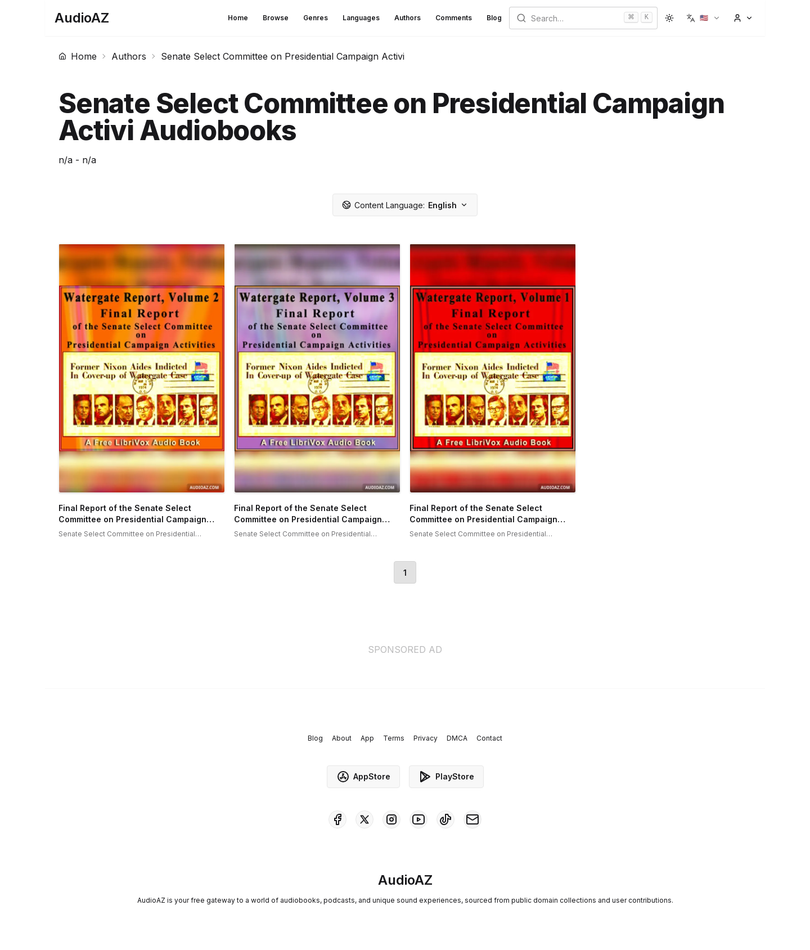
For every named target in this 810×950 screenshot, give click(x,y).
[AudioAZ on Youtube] (419, 819)
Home (238, 18)
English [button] (405, 205)
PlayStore (446, 776)
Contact (489, 738)
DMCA (457, 738)
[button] (703, 18)
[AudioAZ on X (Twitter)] (365, 819)
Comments (453, 18)
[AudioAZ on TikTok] (445, 819)
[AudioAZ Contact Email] (473, 819)
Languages (361, 18)
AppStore (363, 776)
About (342, 738)
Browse (276, 18)
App (367, 738)
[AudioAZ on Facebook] (337, 819)
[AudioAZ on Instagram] (391, 819)
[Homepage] (82, 18)
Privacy (425, 738)
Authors (407, 18)
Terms (393, 738)
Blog (494, 18)
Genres (315, 18)
